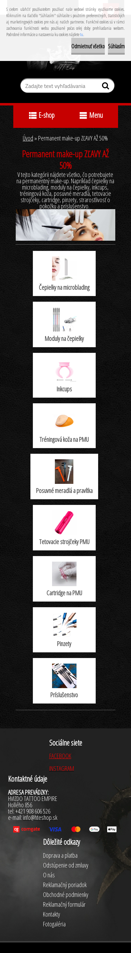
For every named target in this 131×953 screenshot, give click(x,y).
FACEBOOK (60, 756)
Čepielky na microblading (64, 274)
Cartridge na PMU (64, 579)
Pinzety (64, 630)
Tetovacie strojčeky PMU (64, 528)
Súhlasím (116, 46)
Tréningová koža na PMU (64, 426)
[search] (106, 87)
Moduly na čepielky (64, 324)
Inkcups (64, 375)
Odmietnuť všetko (88, 46)
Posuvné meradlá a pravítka (64, 477)
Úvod (28, 138)
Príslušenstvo (64, 681)
